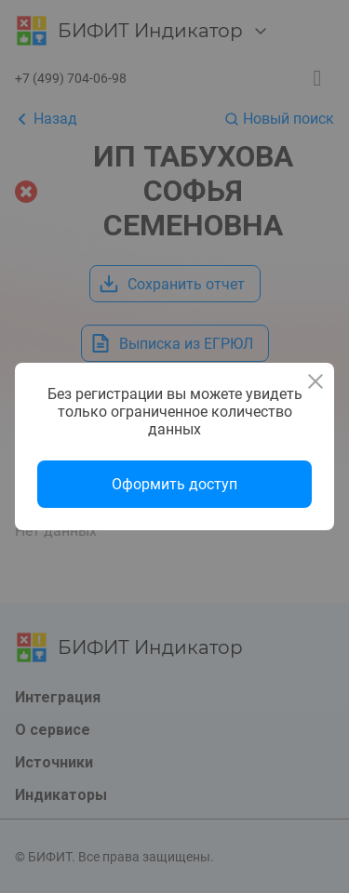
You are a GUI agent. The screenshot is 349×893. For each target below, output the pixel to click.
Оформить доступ (174, 484)
